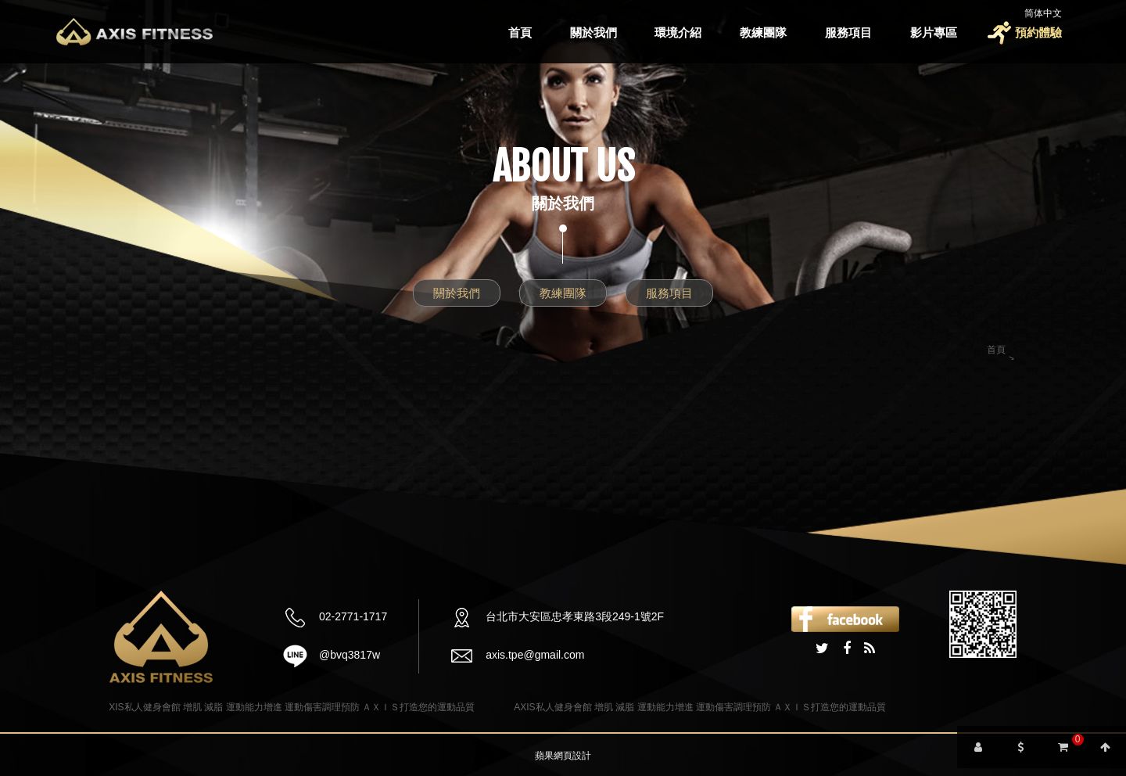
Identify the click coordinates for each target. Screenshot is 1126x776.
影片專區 (933, 32)
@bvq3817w (349, 654)
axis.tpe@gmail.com (535, 654)
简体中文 (1043, 13)
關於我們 (593, 32)
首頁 (520, 32)
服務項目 (848, 32)
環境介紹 (677, 32)
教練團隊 (763, 32)
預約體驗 (1038, 32)
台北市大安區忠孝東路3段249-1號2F (575, 616)
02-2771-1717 (353, 616)
